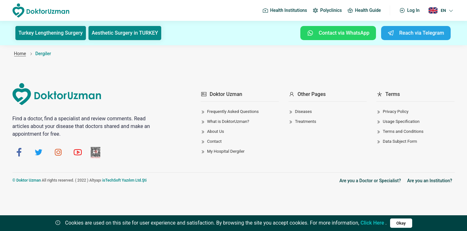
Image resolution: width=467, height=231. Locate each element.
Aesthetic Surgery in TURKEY (125, 33)
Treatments (305, 121)
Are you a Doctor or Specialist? (370, 180)
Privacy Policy (395, 111)
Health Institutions (284, 10)
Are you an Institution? (429, 180)
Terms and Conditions (403, 131)
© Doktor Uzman (27, 180)
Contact (214, 141)
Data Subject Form (400, 141)
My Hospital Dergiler (226, 151)
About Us (215, 131)
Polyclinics (327, 10)
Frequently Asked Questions (233, 111)
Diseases (303, 111)
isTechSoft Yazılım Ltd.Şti (124, 180)
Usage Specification (401, 121)
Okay (401, 223)
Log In (409, 10)
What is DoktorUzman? (228, 121)
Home (20, 53)
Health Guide (364, 10)
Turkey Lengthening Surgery (51, 33)
